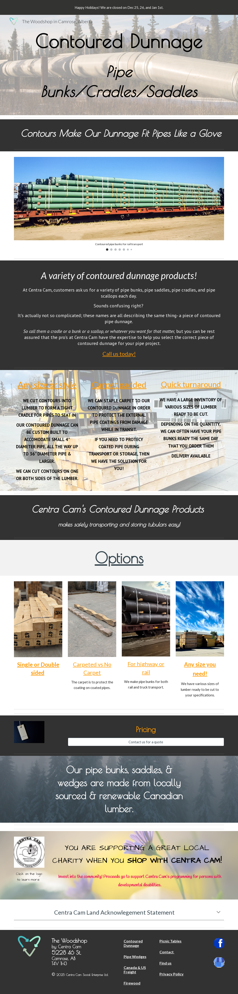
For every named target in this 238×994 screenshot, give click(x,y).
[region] (119, 7)
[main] (119, 65)
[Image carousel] (119, 204)
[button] (218, 912)
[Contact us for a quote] (146, 742)
